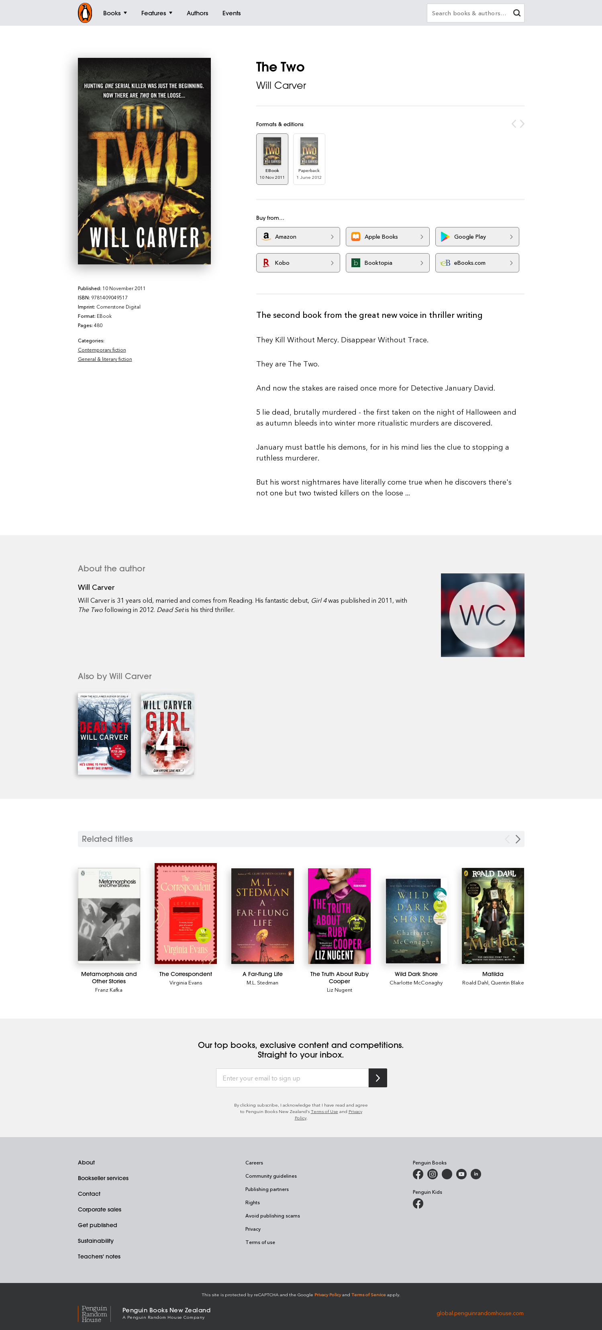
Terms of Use (324, 1111)
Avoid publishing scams (272, 1215)
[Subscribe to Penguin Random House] (378, 1077)
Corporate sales (99, 1209)
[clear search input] (516, 13)
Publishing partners (267, 1189)
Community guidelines (271, 1175)
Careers (254, 1162)
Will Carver (281, 85)
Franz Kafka (108, 989)
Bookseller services (103, 1178)
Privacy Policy (327, 1294)
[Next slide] (518, 839)
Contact (89, 1193)
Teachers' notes (99, 1256)
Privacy (253, 1228)
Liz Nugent (339, 989)
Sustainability (96, 1240)
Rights (252, 1202)
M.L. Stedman (262, 982)
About (86, 1162)
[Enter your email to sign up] (292, 1078)
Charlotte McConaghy (416, 982)
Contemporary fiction (102, 349)
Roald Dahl (475, 982)
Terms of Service (368, 1294)
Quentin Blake (507, 982)
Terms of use (260, 1242)
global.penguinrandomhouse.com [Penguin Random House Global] (480, 1312)
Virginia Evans (185, 982)
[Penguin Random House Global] (100, 1313)
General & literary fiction (105, 358)
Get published (97, 1225)
